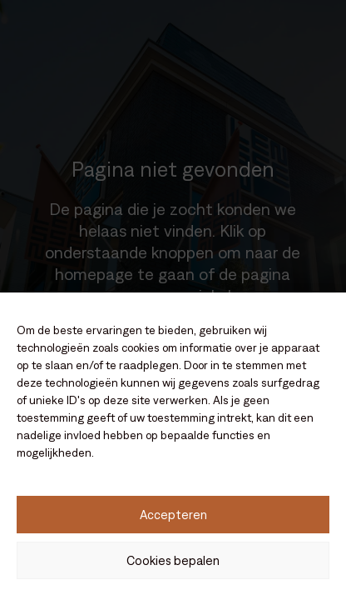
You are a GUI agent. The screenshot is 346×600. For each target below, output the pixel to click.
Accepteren (173, 515)
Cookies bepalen (173, 560)
